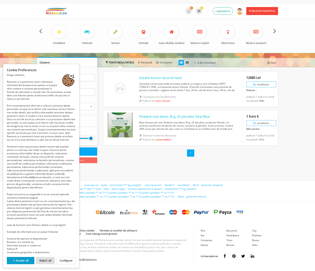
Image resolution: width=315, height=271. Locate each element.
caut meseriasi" (153, 185)
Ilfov (203, 230)
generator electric (196, 196)
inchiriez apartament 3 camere (145, 189)
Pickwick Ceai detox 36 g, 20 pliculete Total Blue (174, 117)
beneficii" (170, 185)
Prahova (256, 235)
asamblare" (183, 185)
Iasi (203, 235)
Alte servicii (252, 129)
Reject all (45, 260)
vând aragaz (118, 189)
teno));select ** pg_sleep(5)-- (181, 189)
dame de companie (212, 185)
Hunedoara (232, 235)
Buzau (255, 240)
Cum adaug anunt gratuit (101, 233)
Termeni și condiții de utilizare (118, 230)
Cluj (254, 230)
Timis (229, 240)
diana (181, 196)
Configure (66, 260)
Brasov (230, 245)
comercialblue (163, 139)
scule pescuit (91, 185)
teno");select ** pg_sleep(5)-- (126, 185)
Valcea (204, 245)
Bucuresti (231, 230)
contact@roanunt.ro (85, 259)
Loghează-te (223, 11)
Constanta (206, 240)
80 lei (196, 185)
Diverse (250, 90)
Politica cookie (85, 230)
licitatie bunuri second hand (160, 78)
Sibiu (255, 245)
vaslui (104, 185)
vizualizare (261, 84)
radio (106, 189)
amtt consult (162, 101)
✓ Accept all (21, 260)
